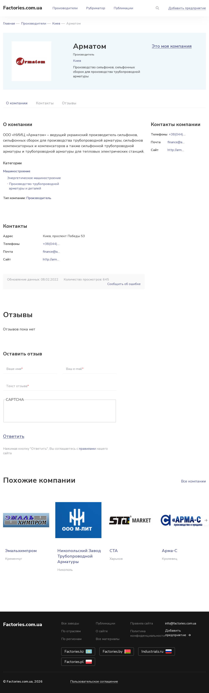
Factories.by (112, 651)
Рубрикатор (95, 8)
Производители (65, 8)
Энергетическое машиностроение (34, 178)
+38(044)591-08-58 (58, 244)
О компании (17, 103)
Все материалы (107, 639)
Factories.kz (74, 651)
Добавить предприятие (187, 8)
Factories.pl (74, 661)
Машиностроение (16, 171)
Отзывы (69, 103)
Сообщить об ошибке (124, 284)
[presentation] (37, 411)
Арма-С (169, 550)
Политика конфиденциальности (147, 633)
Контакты (45, 103)
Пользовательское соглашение (94, 681)
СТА (114, 550)
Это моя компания (172, 46)
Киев (56, 23)
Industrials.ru (152, 651)
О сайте (102, 631)
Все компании (193, 481)
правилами (87, 448)
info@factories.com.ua (180, 623)
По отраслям (71, 631)
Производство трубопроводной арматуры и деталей (34, 186)
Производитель (38, 198)
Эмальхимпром (21, 550)
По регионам (71, 639)
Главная (9, 23)
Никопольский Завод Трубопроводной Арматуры (79, 556)
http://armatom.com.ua (59, 259)
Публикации (123, 8)
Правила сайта (141, 623)
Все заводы (70, 623)
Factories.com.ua (22, 8)
